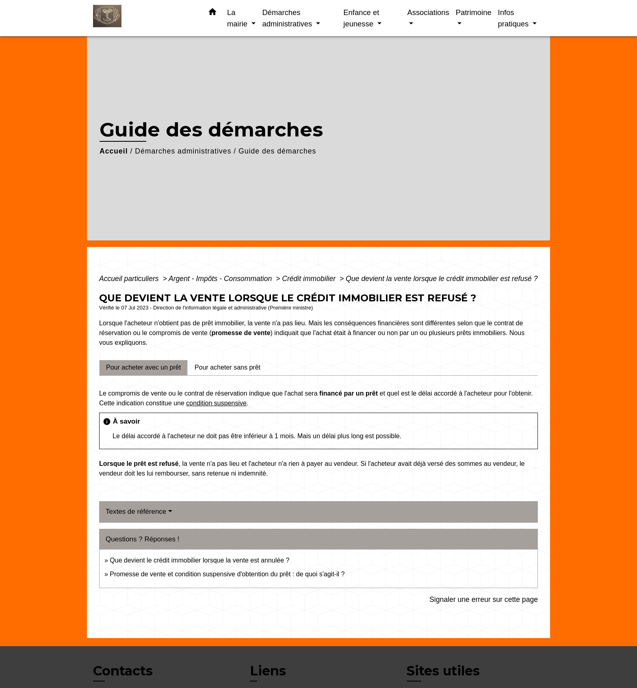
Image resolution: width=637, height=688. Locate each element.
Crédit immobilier (310, 279)
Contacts (123, 671)
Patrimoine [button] (474, 12)
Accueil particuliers (130, 279)
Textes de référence (136, 511)
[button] (212, 13)
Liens (268, 671)
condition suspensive (216, 403)
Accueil (114, 151)
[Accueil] (144, 18)
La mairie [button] (238, 18)
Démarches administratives (183, 151)
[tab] (143, 367)
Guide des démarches (277, 151)
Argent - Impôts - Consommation (221, 279)
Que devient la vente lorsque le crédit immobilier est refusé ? (441, 279)
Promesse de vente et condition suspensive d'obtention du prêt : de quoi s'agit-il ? (227, 574)
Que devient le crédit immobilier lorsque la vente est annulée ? (199, 560)
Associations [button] (428, 12)
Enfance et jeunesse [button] (361, 18)
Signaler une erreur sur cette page (483, 599)
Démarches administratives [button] (288, 18)
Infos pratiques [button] (514, 18)
